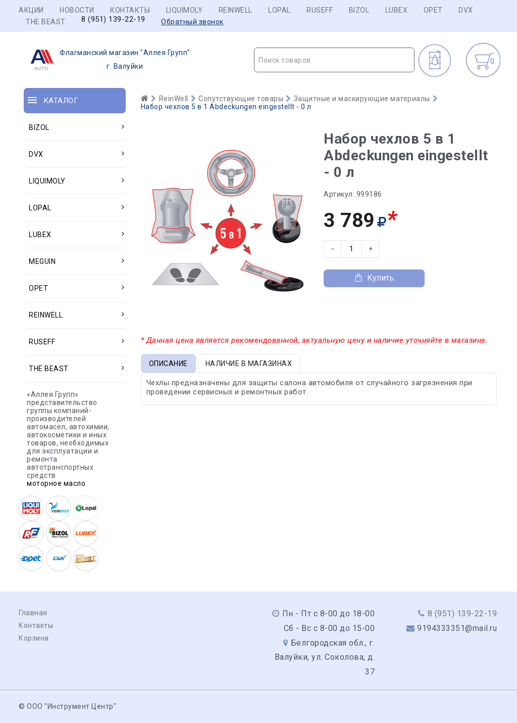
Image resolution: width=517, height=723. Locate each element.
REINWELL (235, 10)
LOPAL (279, 10)
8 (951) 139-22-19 (113, 19)
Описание (168, 363)
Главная (33, 613)
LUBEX (396, 10)
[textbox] (334, 60)
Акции (31, 10)
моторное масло (56, 483)
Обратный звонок (192, 22)
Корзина (34, 638)
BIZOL (359, 10)
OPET (433, 10)
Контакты (130, 10)
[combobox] (334, 60)
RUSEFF (319, 10)
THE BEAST (46, 22)
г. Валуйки (107, 59)
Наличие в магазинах (248, 363)
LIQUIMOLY (184, 10)
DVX (465, 10)
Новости (77, 10)
